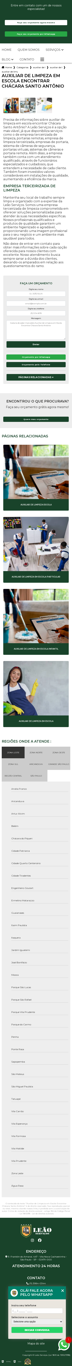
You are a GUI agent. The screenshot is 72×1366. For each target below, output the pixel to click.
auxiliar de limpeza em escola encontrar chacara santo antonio (9, 71)
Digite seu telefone (36, 309)
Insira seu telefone (23, 1305)
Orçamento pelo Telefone (36, 365)
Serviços (53, 50)
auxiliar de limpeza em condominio (56, 67)
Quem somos (29, 50)
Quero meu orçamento (35, 419)
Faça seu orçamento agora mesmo (36, 23)
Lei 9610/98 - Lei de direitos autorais (37, 1213)
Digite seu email (36, 299)
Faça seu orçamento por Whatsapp (36, 34)
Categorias (22, 67)
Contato (27, 59)
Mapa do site (36, 1343)
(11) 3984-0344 (36, 1283)
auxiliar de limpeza (39, 67)
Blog (6, 59)
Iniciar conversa (37, 1330)
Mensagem (36, 318)
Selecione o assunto (24, 1317)
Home (7, 50)
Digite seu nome (36, 289)
